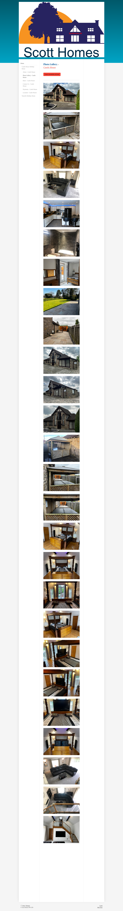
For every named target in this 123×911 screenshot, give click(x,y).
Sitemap (28, 905)
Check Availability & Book (52, 74)
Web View (99, 907)
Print (23, 905)
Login (100, 905)
